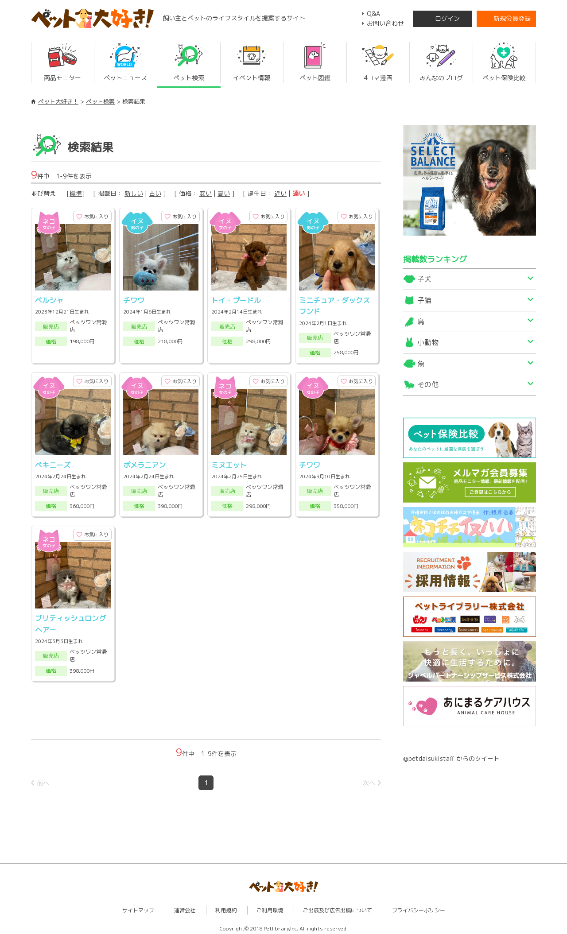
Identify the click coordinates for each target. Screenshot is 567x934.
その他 (428, 384)
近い (280, 193)
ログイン (447, 18)
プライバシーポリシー (418, 907)
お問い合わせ (385, 23)
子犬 (424, 279)
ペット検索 (100, 101)
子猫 (424, 300)
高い (223, 193)
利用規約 (226, 907)
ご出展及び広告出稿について (337, 907)
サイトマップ (138, 907)
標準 (76, 193)
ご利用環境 (269, 907)
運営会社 (184, 907)
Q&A (373, 13)
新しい (133, 193)
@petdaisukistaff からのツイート (451, 758)
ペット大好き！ (58, 101)
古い (155, 193)
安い (205, 193)
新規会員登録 (512, 18)
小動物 (428, 342)
